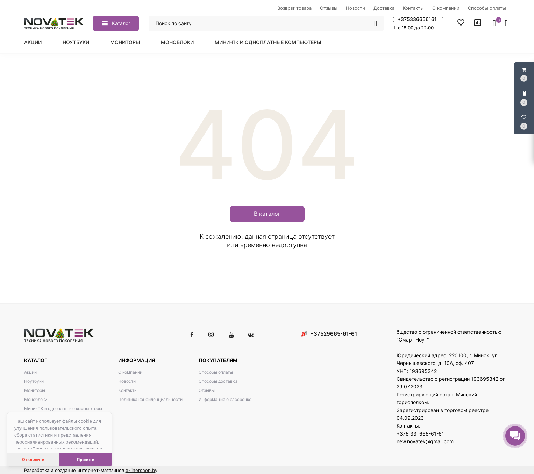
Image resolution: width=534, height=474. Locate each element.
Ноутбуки (76, 42)
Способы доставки (218, 381)
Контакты (127, 390)
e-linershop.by (141, 470)
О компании (130, 372)
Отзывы (207, 390)
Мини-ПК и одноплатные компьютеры (268, 42)
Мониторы (125, 42)
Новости (127, 381)
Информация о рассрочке (225, 399)
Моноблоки (177, 42)
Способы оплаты (216, 372)
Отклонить (33, 459)
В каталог (267, 213)
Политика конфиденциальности (150, 399)
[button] (418, 19)
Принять (85, 459)
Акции (33, 42)
